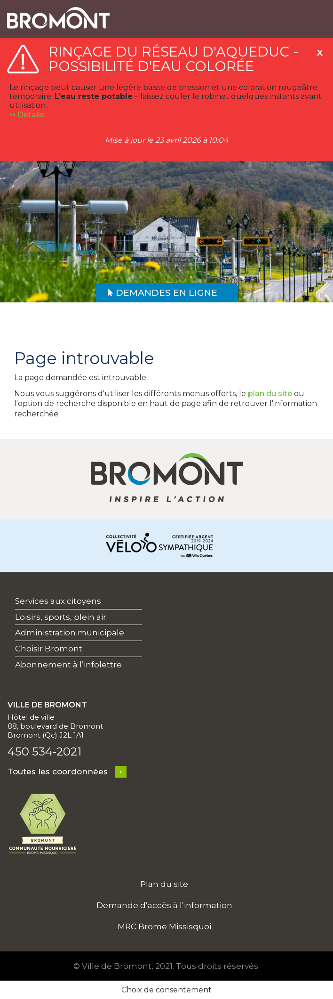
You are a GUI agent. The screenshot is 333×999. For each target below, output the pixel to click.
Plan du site (164, 884)
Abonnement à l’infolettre (68, 664)
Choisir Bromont (48, 648)
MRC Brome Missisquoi (164, 926)
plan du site (270, 393)
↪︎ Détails (26, 114)
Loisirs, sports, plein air (60, 617)
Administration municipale (69, 632)
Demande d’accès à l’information (164, 905)
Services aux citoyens (58, 601)
